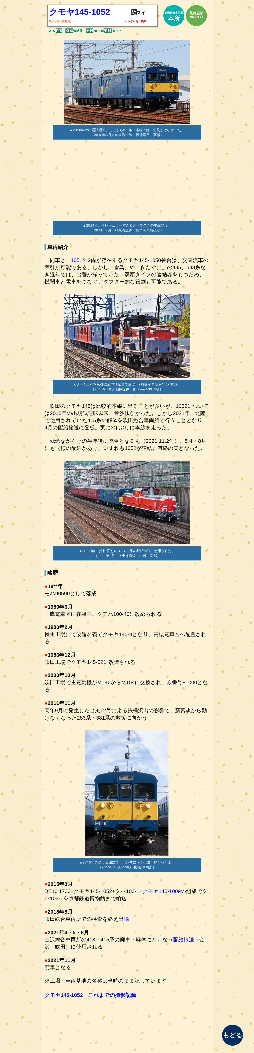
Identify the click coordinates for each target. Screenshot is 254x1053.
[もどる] (232, 1035)
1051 (77, 260)
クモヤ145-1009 (161, 891)
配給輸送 (183, 939)
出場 (124, 919)
